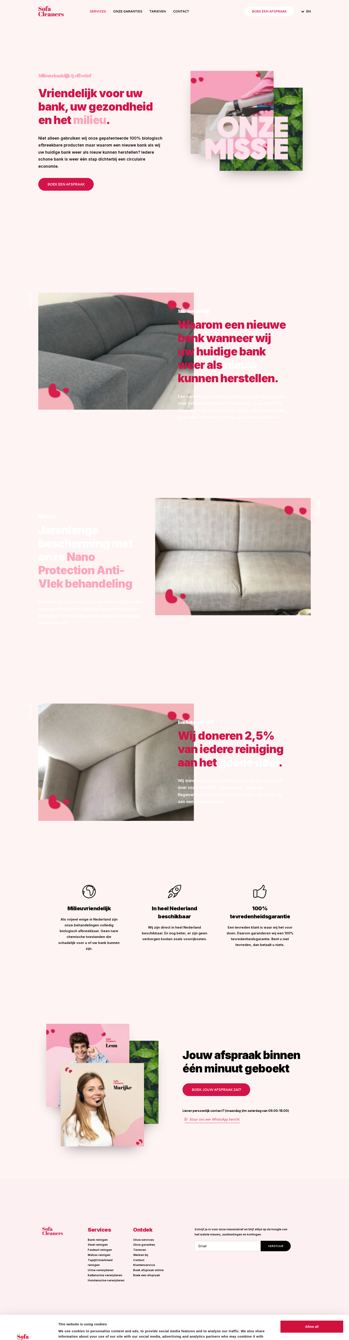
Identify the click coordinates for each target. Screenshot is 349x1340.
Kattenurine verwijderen (105, 1275)
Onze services (143, 1239)
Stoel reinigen (98, 1244)
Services (97, 11)
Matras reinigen (99, 1255)
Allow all (312, 1304)
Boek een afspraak (66, 184)
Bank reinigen (98, 1239)
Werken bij (140, 1255)
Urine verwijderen (101, 1270)
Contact (181, 11)
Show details (68, 1331)
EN (308, 11)
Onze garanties (127, 11)
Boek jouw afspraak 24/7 (216, 1089)
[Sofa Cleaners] (51, 11)
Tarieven (157, 11)
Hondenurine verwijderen (106, 1280)
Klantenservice (144, 1265)
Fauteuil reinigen (100, 1249)
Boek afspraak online (148, 1270)
